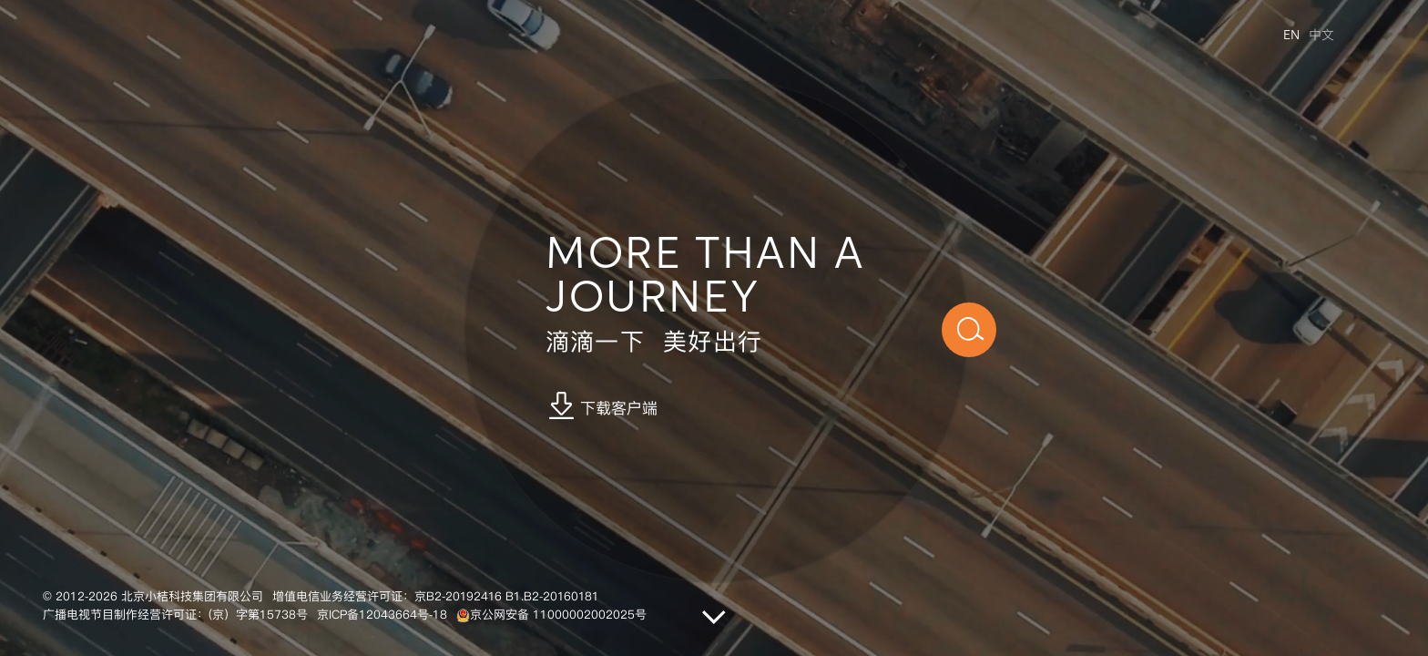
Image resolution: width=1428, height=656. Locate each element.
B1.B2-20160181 (552, 596)
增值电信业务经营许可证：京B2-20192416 (387, 596)
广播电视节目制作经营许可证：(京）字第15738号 (175, 614)
